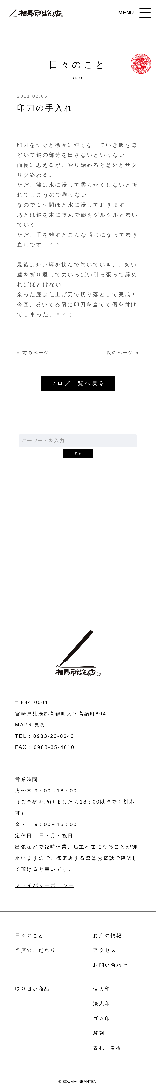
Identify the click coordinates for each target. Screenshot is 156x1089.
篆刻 (99, 1033)
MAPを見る (30, 724)
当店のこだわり (35, 950)
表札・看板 (107, 1048)
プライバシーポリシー (44, 885)
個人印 (101, 989)
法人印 (101, 1003)
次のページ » (123, 353)
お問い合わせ (78, 560)
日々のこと (29, 935)
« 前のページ (33, 353)
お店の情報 (107, 935)
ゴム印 (102, 1018)
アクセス (105, 950)
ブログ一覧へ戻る (77, 383)
